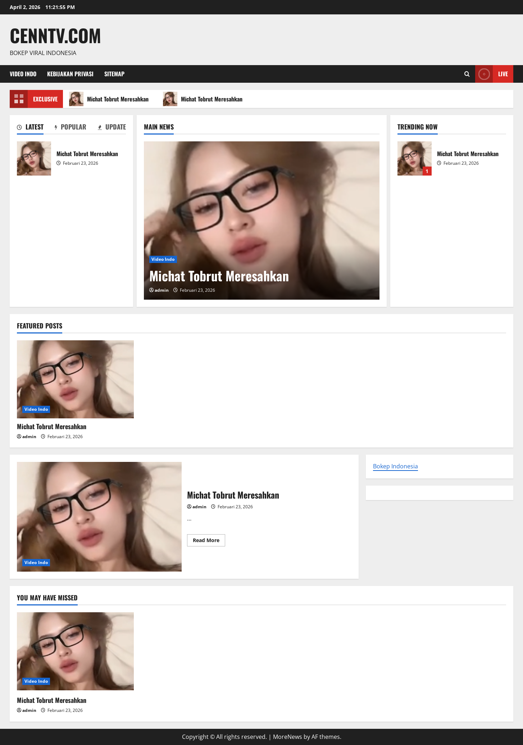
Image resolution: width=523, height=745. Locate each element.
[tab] (30, 128)
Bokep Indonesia (395, 466)
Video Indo (23, 73)
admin (162, 290)
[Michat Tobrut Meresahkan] (261, 220)
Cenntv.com (55, 35)
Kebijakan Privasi (70, 73)
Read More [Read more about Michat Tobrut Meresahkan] (209, 541)
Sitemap (114, 73)
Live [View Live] (491, 74)
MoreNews (287, 737)
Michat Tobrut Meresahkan (110, 99)
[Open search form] (467, 74)
